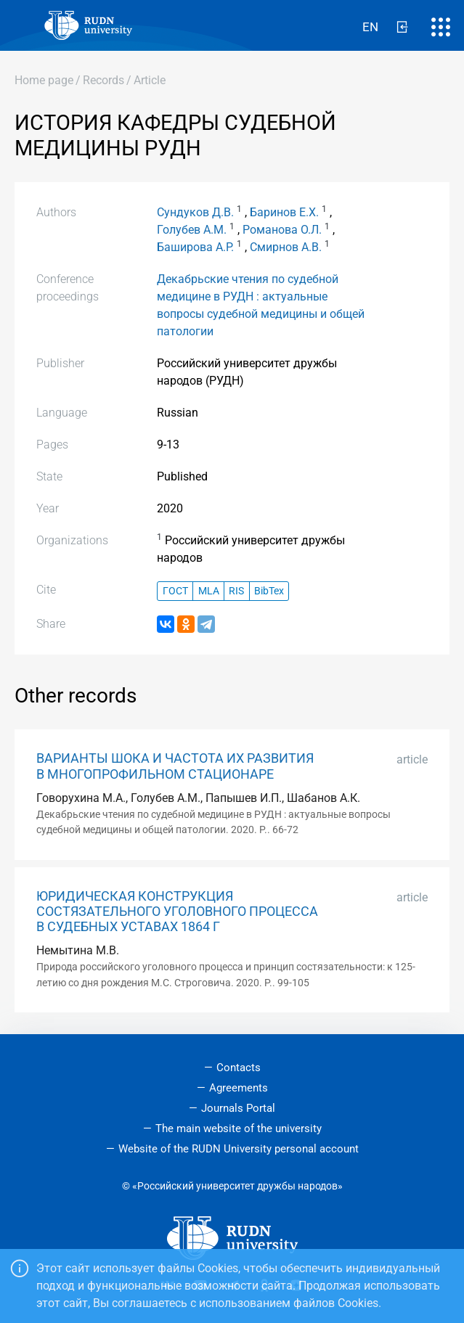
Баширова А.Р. (195, 247)
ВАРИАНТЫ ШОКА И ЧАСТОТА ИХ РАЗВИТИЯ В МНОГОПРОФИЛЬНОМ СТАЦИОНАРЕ (175, 766)
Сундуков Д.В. (195, 212)
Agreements (238, 1087)
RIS (236, 591)
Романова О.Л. (282, 230)
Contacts (238, 1067)
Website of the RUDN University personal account (238, 1148)
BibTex (269, 591)
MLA (208, 591)
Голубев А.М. (192, 230)
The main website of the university (238, 1128)
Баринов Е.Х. (284, 212)
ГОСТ (175, 591)
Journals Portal (238, 1108)
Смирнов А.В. (286, 247)
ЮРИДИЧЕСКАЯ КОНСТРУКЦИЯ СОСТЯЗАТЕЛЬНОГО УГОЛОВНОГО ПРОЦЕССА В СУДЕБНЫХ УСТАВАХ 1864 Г (177, 911)
